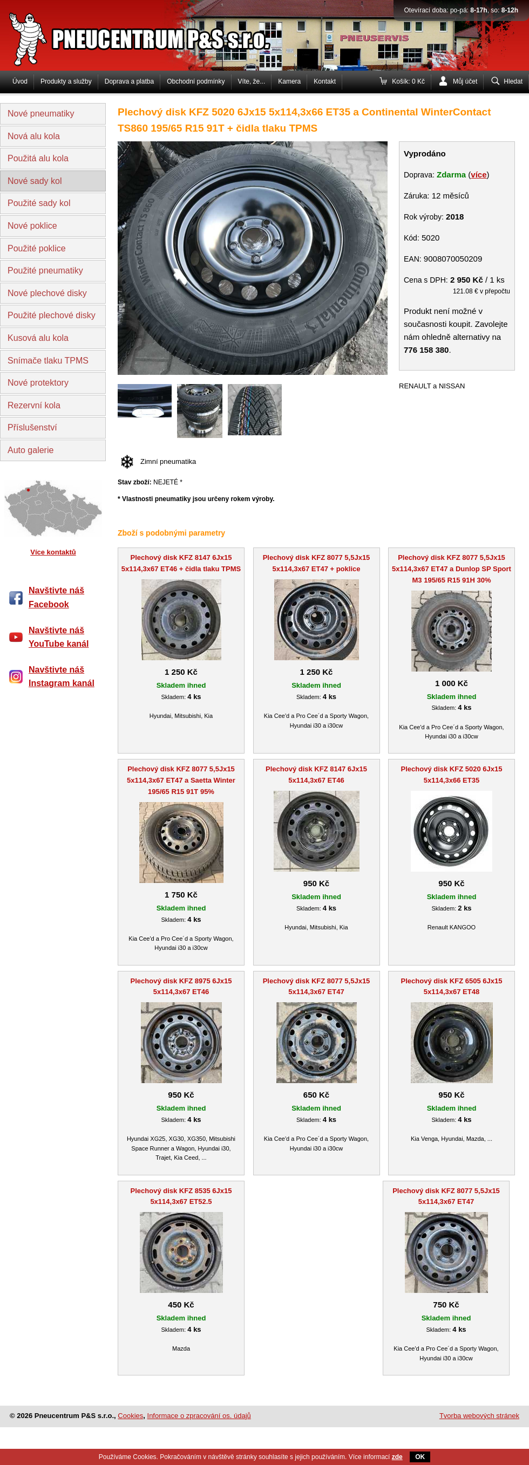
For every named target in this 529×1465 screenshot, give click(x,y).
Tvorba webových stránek (479, 1416)
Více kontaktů (53, 552)
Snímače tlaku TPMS (48, 360)
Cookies (130, 1416)
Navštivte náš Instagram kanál (61, 676)
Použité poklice (37, 248)
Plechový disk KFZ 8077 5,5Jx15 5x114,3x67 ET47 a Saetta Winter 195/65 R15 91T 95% (181, 780)
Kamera (289, 81)
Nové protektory (38, 382)
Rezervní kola (34, 405)
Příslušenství (32, 427)
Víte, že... (252, 81)
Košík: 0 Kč (408, 81)
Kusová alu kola (38, 338)
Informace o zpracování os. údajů (199, 1416)
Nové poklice (32, 225)
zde (397, 1457)
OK (420, 1457)
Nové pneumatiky (41, 113)
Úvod (20, 81)
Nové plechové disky (47, 293)
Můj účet (465, 81)
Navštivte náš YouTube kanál (59, 637)
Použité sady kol (39, 203)
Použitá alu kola (38, 158)
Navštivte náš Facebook (56, 597)
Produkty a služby (66, 81)
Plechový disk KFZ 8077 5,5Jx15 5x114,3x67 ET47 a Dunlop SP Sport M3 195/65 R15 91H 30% (451, 568)
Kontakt (325, 81)
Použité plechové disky (52, 315)
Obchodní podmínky (196, 81)
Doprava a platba (129, 81)
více (478, 174)
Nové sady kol (35, 181)
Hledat (513, 81)
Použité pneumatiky (45, 270)
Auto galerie (30, 450)
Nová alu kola (34, 136)
